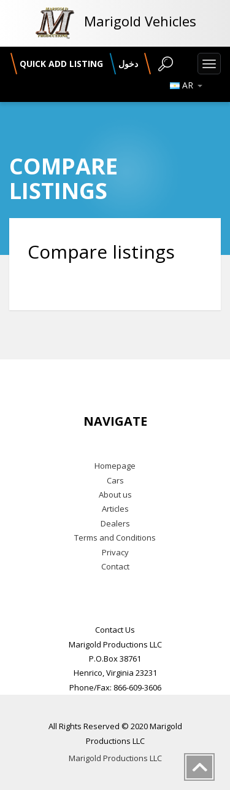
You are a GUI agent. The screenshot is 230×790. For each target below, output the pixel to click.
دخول (128, 63)
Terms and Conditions (115, 537)
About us (115, 494)
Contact (115, 566)
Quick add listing (61, 63)
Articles (115, 508)
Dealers (115, 523)
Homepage (115, 465)
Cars (115, 480)
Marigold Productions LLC (115, 758)
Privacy (115, 552)
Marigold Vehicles (140, 21)
